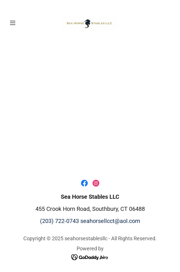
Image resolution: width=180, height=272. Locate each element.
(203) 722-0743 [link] (59, 220)
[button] (19, 23)
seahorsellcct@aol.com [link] (110, 220)
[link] (90, 23)
